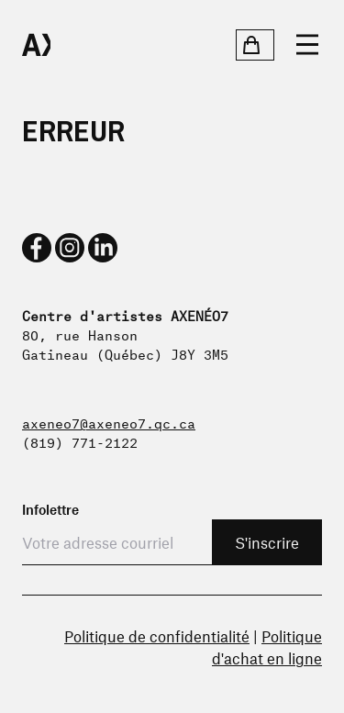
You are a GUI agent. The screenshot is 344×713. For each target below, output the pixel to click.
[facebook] (36, 247)
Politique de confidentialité (157, 636)
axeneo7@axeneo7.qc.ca (108, 421)
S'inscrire (267, 542)
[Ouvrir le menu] (307, 45)
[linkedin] (102, 247)
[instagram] (69, 247)
